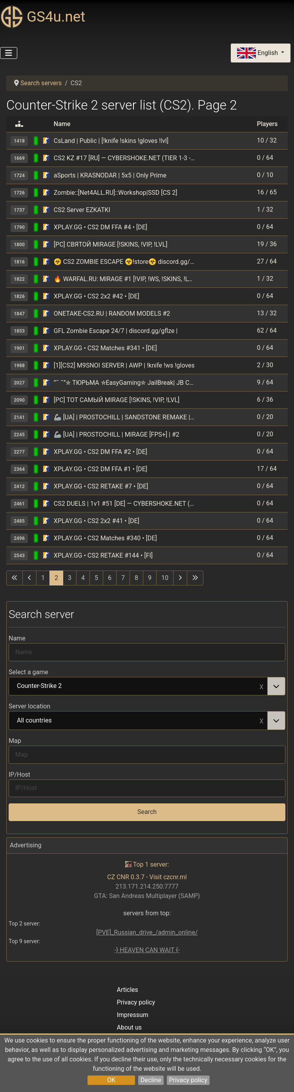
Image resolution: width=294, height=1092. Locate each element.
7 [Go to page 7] (123, 578)
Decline (151, 1080)
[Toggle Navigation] (8, 53)
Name (17, 638)
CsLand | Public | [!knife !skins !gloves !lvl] (111, 141)
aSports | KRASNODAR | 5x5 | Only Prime (110, 175)
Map (15, 740)
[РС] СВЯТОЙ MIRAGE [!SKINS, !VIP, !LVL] (111, 244)
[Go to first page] (14, 578)
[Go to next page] (180, 578)
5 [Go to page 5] (96, 578)
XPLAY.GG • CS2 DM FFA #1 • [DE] (100, 469)
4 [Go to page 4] (83, 578)
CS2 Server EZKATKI (82, 210)
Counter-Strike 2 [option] (138, 686)
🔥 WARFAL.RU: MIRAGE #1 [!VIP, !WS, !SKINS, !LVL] (124, 279)
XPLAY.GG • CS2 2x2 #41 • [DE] (96, 521)
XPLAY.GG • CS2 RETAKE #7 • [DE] (101, 486)
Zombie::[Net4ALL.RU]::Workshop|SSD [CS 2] (115, 192)
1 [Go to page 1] (43, 578)
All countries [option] (138, 721)
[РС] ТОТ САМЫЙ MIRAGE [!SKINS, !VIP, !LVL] (116, 400)
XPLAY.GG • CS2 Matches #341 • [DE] (105, 348)
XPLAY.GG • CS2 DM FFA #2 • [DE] (100, 451)
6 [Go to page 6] (109, 578)
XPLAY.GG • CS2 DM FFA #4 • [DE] (100, 227)
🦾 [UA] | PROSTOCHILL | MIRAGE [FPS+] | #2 (116, 434)
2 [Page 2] (56, 578)
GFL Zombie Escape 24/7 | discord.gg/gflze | (116, 331)
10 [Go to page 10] (164, 578)
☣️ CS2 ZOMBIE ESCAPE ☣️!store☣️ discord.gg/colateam (124, 261)
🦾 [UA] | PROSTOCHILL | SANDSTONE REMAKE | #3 (124, 417)
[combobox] (147, 686)
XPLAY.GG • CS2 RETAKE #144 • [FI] (103, 555)
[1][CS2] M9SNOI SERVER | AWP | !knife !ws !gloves (124, 365)
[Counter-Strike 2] (46, 141)
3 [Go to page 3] (69, 578)
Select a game (28, 672)
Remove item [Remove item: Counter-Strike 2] (261, 686)
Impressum (132, 1015)
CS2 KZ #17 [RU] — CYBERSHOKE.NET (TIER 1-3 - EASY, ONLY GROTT (124, 158)
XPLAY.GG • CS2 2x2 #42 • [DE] (96, 296)
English (258, 53)
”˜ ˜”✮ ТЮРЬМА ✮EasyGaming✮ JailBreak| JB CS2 (124, 382)
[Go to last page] (195, 578)
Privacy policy (188, 1080)
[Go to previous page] (29, 578)
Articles (127, 989)
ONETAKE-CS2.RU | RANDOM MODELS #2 (112, 313)
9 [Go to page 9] (150, 578)
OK (111, 1080)
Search (147, 812)
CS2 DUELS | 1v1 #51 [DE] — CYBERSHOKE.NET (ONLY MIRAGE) (124, 503)
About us (129, 1027)
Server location (29, 706)
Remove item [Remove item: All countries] (261, 720)
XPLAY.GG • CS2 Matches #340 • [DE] (105, 538)
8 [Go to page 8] (136, 578)
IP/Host (19, 774)
